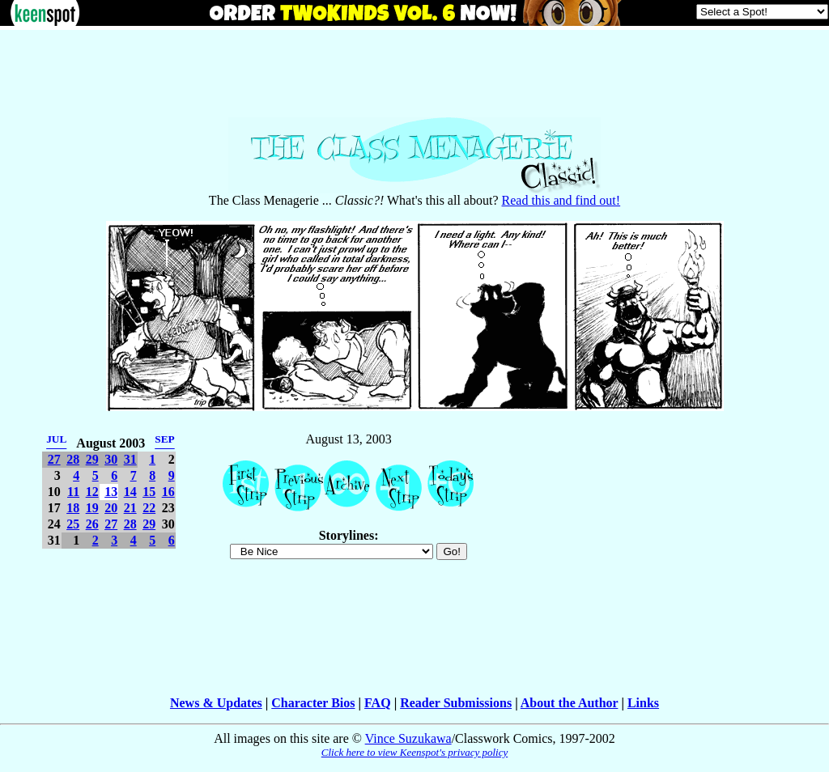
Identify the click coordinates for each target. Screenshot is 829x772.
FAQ (377, 703)
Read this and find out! (561, 200)
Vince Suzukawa (408, 738)
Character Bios (313, 703)
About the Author (570, 703)
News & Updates (216, 703)
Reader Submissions (456, 703)
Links (643, 703)
